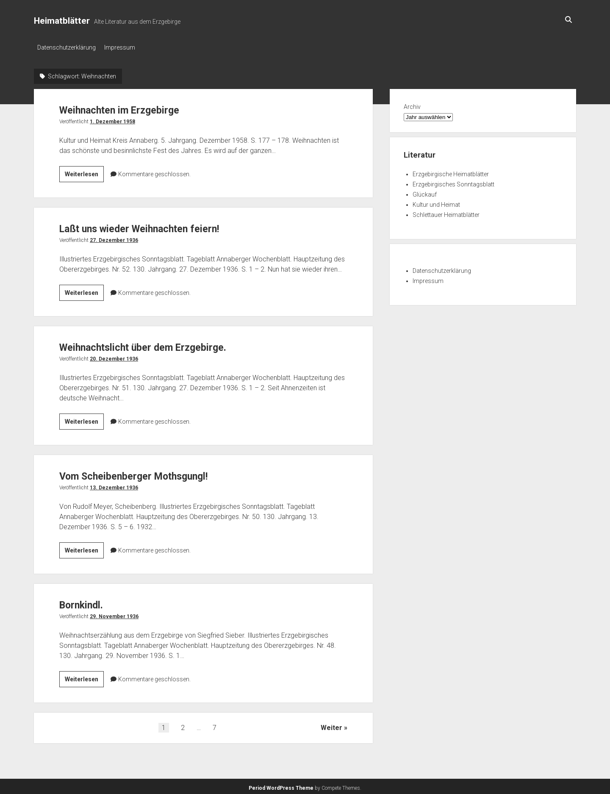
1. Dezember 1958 (112, 119)
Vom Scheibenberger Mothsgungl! (150, 473)
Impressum (123, 47)
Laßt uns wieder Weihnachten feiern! (156, 226)
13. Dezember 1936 (114, 485)
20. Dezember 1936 (114, 356)
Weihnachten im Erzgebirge (132, 107)
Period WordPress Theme (281, 785)
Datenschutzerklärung (66, 47)
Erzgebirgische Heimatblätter (451, 171)
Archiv (412, 104)
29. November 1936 (114, 614)
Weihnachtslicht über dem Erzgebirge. (161, 344)
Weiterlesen (84, 173)
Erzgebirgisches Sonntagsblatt (453, 181)
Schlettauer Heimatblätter (446, 212)
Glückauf (425, 192)
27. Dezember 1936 (114, 238)
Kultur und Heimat (436, 202)
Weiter (331, 725)
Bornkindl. (86, 602)
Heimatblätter (62, 21)
